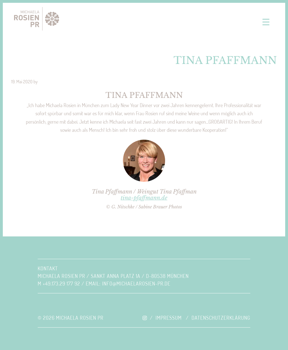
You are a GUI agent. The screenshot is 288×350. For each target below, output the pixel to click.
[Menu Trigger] (266, 21)
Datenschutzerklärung (221, 318)
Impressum (169, 318)
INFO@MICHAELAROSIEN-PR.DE (136, 283)
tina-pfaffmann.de (144, 197)
